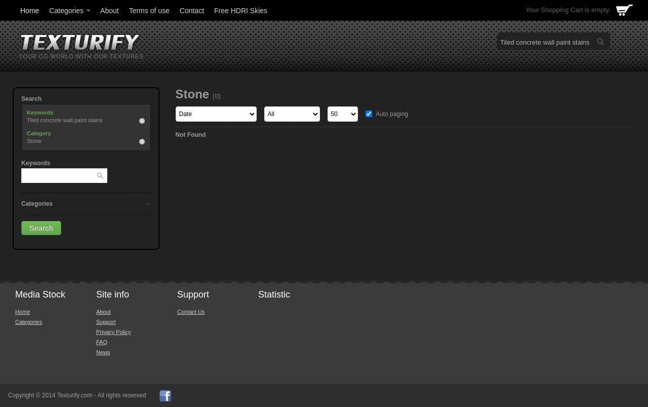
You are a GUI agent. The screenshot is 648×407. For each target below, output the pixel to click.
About (109, 11)
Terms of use (149, 11)
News (103, 352)
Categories (70, 11)
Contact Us (191, 312)
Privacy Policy (113, 332)
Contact (192, 11)
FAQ (101, 342)
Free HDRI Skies (240, 11)
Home (29, 11)
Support (106, 322)
